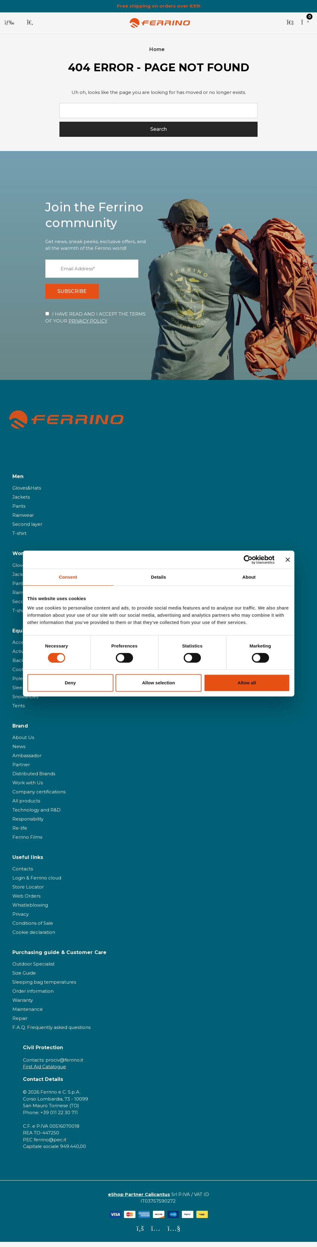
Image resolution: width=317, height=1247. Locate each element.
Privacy (20, 919)
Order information (33, 996)
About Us (23, 742)
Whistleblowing (30, 910)
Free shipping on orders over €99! (158, 6)
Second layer (27, 529)
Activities (22, 656)
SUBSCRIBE (75, 295)
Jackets (21, 502)
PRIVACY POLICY (87, 326)
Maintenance (27, 1014)
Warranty (22, 1005)
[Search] (30, 23)
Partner (21, 770)
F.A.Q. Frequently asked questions (51, 1032)
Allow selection (158, 682)
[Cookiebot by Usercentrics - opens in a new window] (248, 559)
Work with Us (27, 788)
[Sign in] (290, 23)
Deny (70, 682)
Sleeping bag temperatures (44, 987)
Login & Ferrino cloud (36, 883)
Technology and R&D (36, 815)
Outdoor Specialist (33, 969)
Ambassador (26, 760)
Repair (19, 1023)
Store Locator (28, 892)
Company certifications (38, 797)
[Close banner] (288, 560)
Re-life (19, 833)
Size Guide (24, 978)
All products (26, 806)
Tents (18, 711)
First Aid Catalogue (44, 1072)
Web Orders (26, 901)
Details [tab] (158, 577)
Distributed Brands (33, 779)
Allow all (247, 682)
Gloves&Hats (26, 493)
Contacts (22, 874)
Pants (18, 511)
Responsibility (27, 824)
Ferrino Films (27, 842)
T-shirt (19, 538)
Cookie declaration (33, 937)
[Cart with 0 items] (304, 23)
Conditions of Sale (32, 928)
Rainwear (23, 520)
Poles (18, 683)
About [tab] (249, 577)
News (18, 751)
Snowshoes (25, 702)
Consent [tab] (68, 577)
